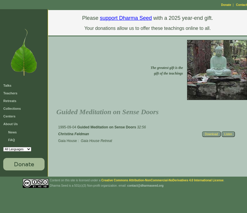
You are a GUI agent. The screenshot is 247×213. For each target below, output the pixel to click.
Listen (228, 134)
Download (211, 134)
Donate (226, 5)
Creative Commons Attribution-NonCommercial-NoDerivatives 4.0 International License (162, 180)
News (12, 132)
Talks (7, 85)
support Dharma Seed (126, 18)
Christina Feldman (73, 134)
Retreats (9, 101)
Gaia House (67, 141)
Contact (241, 5)
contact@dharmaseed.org (145, 185)
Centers (9, 116)
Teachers (10, 93)
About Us (10, 124)
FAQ (11, 140)
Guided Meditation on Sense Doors (107, 127)
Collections (12, 108)
